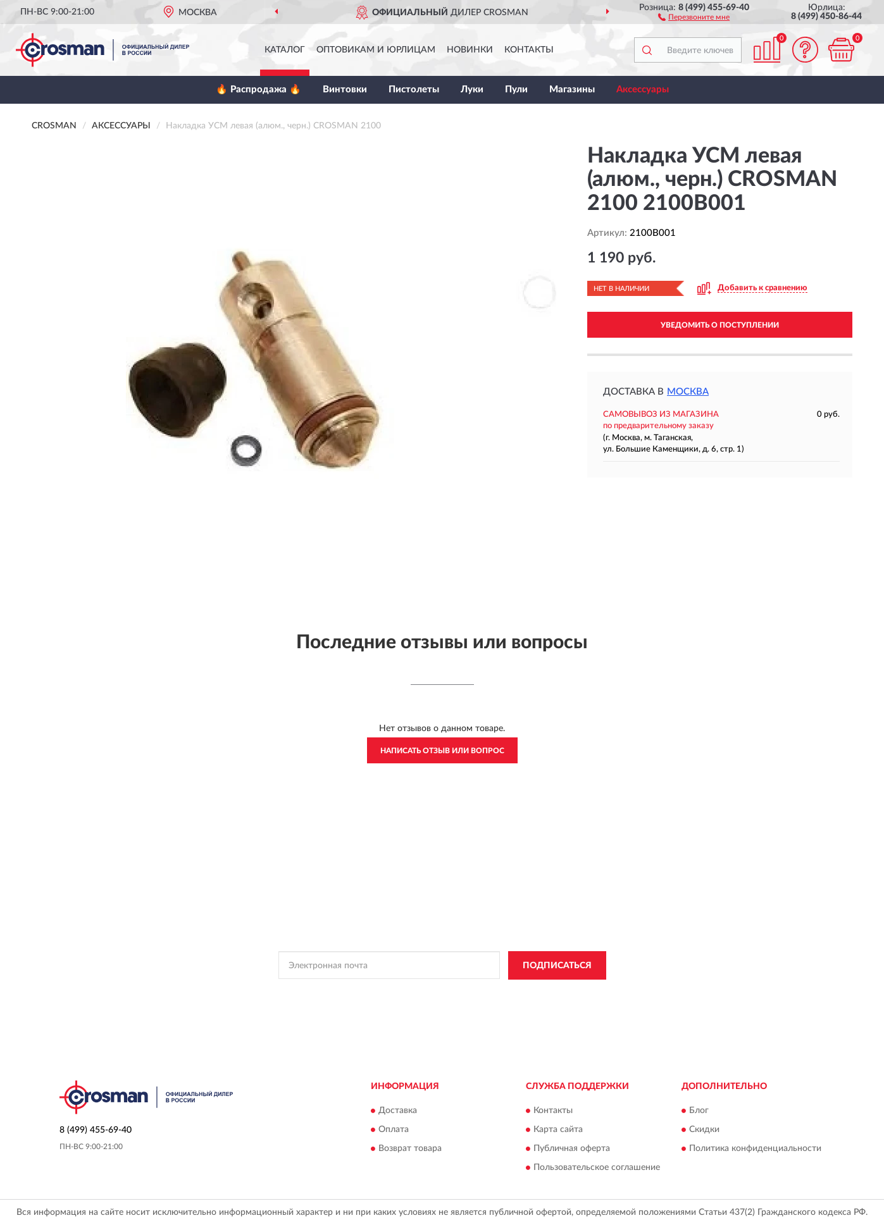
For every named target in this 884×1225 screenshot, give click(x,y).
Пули (516, 89)
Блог (699, 1111)
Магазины (572, 89)
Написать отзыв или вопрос (442, 750)
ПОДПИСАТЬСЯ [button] (557, 965)
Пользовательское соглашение (596, 1168)
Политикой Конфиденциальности (437, 994)
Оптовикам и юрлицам (375, 50)
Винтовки (345, 89)
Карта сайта (558, 1130)
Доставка (397, 1111)
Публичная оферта (571, 1149)
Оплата (393, 1130)
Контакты (529, 50)
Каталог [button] (285, 50)
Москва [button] (688, 392)
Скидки (704, 1130)
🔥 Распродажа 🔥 (258, 89)
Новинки (470, 50)
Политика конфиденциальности (755, 1149)
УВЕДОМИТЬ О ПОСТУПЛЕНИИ (720, 325)
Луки (472, 89)
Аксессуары (642, 89)
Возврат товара (410, 1149)
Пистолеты (414, 89)
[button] (694, 16)
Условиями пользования (548, 994)
